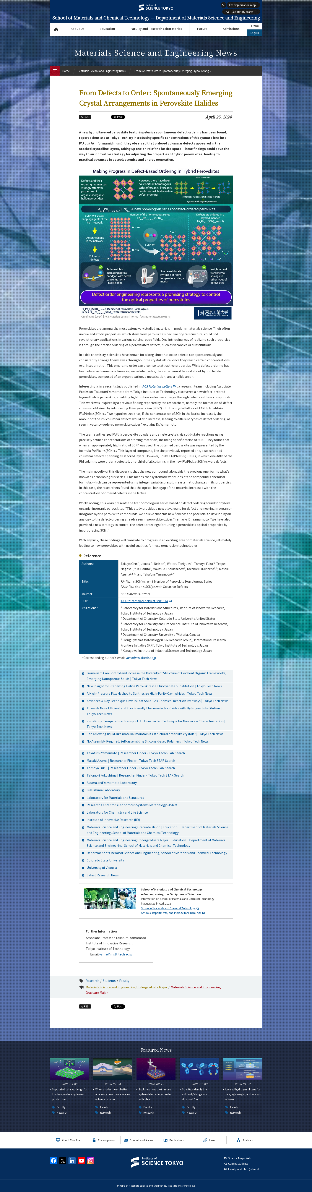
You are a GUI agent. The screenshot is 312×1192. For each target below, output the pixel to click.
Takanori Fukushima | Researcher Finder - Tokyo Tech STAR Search (135, 775)
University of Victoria (102, 867)
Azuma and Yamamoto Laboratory (112, 782)
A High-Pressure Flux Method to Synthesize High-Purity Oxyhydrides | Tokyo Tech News (150, 693)
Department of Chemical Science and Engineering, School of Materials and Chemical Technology (157, 853)
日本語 (255, 26)
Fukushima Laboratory (103, 790)
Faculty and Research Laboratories (156, 28)
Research (92, 980)
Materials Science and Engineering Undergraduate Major (126, 987)
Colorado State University (105, 860)
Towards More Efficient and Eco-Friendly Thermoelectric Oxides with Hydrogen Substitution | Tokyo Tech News (154, 711)
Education (107, 28)
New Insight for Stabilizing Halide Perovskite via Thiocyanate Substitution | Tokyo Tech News (154, 686)
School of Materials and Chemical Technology (168, 908)
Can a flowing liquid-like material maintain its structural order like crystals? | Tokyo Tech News (155, 734)
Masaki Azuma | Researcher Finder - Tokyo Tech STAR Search (131, 760)
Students (109, 980)
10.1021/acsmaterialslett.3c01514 (147, 601)
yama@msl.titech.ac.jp (141, 657)
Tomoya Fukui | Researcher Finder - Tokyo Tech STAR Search (131, 768)
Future (202, 28)
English (254, 32)
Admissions (231, 28)
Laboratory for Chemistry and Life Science (117, 812)
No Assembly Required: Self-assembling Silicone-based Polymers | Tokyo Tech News (148, 741)
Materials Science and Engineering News (102, 71)
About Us (77, 28)
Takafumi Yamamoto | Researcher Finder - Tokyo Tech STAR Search (136, 753)
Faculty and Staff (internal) (244, 1169)
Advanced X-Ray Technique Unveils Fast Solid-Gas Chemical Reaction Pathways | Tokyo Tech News (157, 701)
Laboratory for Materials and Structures (115, 797)
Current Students (238, 1163)
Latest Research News (103, 875)
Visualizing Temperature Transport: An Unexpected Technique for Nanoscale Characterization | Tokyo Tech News (156, 724)
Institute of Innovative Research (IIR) (113, 819)
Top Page (56, 29)
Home (66, 71)
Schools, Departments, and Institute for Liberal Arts (171, 913)
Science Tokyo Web (239, 1158)
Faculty (124, 980)
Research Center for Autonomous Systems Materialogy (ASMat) (133, 805)
